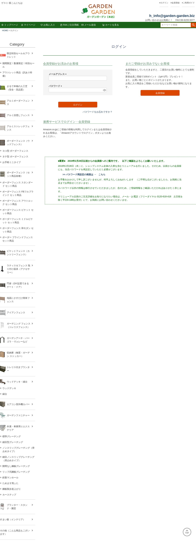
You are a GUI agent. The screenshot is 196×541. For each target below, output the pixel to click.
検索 (193, 25)
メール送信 (88, 25)
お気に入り (48, 25)
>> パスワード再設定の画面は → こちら (84, 174)
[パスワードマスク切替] (104, 90)
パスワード (56, 86)
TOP (187, 532)
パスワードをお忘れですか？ (97, 111)
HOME (5, 30)
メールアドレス (58, 74)
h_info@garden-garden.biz (172, 16)
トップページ (9, 25)
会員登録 (176, 3)
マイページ (28, 25)
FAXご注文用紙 (69, 25)
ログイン (164, 3)
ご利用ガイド (189, 3)
